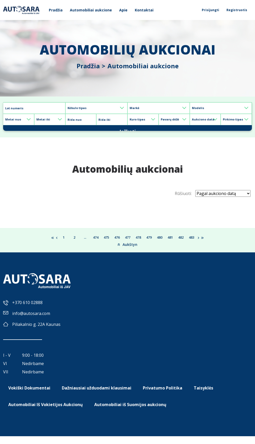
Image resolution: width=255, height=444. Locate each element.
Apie (123, 10)
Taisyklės (203, 396)
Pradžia (56, 10)
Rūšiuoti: (183, 201)
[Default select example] (96, 108)
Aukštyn (127, 252)
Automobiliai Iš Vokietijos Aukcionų (45, 412)
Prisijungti (210, 10)
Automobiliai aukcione (91, 10)
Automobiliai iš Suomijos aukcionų (130, 412)
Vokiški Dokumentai (29, 396)
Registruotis (236, 10)
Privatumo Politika (162, 396)
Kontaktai (144, 10)
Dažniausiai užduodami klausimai (96, 396)
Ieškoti (127, 132)
